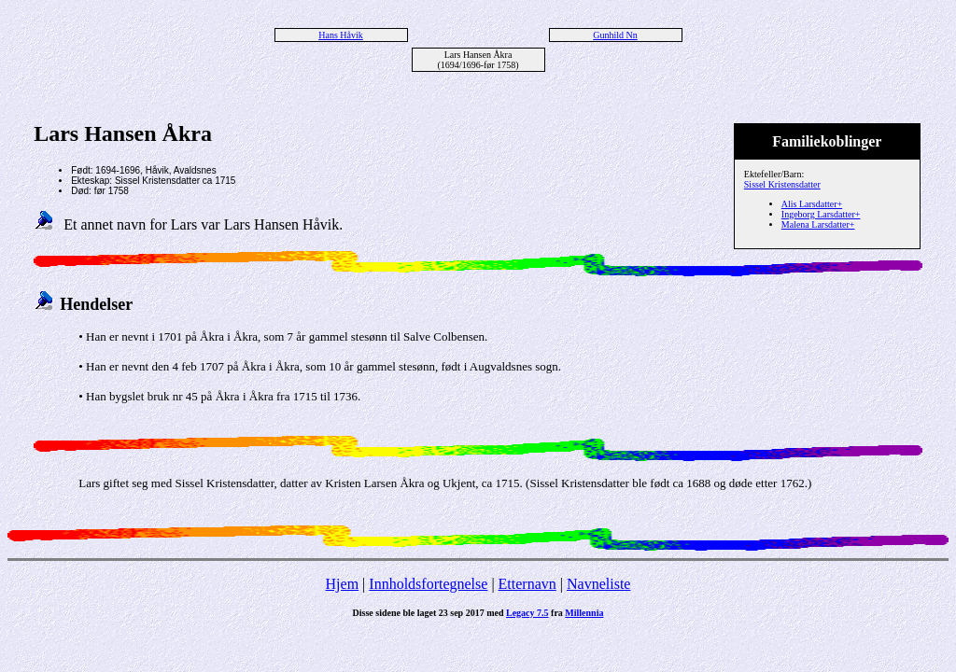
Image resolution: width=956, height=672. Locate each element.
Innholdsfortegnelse (428, 584)
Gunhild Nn (615, 35)
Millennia (584, 613)
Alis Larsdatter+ (811, 204)
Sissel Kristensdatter (782, 184)
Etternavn (527, 584)
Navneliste (598, 584)
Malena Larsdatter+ (818, 224)
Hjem (342, 584)
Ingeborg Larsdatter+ (821, 214)
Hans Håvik (340, 35)
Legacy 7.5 (527, 613)
